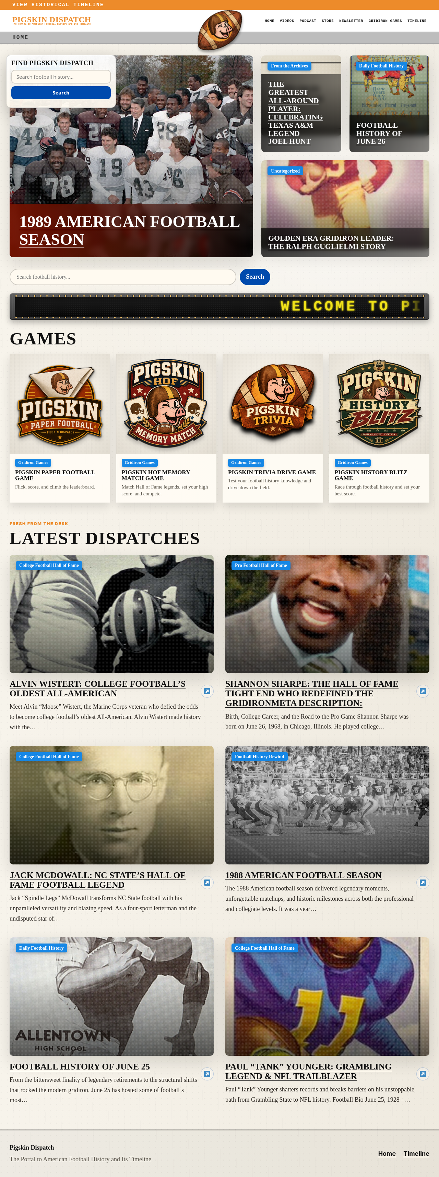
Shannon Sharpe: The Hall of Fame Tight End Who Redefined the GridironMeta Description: (312, 693)
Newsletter (351, 21)
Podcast (308, 21)
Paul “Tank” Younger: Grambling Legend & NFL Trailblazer (308, 1071)
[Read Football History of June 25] (207, 1073)
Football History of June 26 (379, 133)
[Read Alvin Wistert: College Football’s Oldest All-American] (207, 691)
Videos (287, 21)
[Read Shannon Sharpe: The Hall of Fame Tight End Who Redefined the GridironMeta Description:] (422, 691)
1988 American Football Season (303, 875)
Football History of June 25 (80, 1067)
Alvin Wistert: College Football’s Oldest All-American (98, 688)
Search (255, 276)
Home (269, 21)
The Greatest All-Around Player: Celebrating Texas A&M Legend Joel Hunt (295, 113)
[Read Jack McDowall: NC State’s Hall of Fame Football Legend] (207, 882)
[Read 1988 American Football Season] (422, 882)
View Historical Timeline (58, 5)
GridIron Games (385, 21)
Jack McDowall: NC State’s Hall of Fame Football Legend (98, 880)
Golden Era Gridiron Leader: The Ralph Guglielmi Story (331, 242)
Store (328, 21)
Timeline (417, 21)
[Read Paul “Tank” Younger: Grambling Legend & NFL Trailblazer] (422, 1073)
